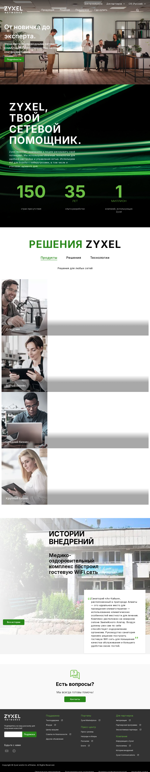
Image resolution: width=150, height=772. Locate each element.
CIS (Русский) (136, 3)
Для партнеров (114, 3)
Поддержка (82, 9)
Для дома (13, 329)
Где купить (100, 9)
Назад (1, 80)
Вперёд (148, 80)
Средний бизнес (17, 442)
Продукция (47, 9)
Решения (65, 9)
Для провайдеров (93, 3)
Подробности (14, 59)
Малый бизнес (16, 385)
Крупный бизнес (17, 498)
